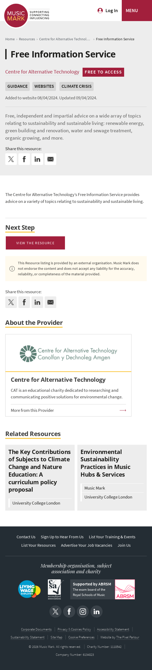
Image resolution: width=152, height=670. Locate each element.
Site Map (56, 637)
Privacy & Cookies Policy (74, 629)
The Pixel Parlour (127, 637)
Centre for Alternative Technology (42, 71)
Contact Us (26, 537)
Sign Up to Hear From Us (62, 537)
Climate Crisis (77, 86)
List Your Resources (38, 545)
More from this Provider (32, 410)
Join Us (124, 545)
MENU (132, 10)
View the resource (35, 243)
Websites (44, 86)
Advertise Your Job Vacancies (86, 545)
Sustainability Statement (27, 637)
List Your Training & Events (112, 537)
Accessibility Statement (113, 629)
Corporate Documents (36, 629)
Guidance (17, 86)
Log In (111, 10)
